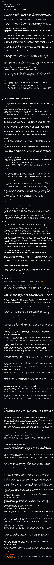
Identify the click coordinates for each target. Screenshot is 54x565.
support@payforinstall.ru (9, 557)
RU (2, 1)
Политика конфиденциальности (9, 6)
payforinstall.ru (43, 281)
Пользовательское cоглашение (9, 7)
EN (3, 1)
